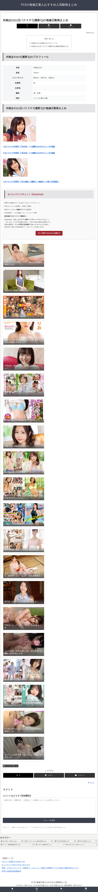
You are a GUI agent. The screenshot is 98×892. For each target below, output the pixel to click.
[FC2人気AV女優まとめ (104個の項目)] (65, 841)
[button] (49, 26)
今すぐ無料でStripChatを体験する (49, 233)
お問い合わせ (79, 885)
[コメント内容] (49, 807)
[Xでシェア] (33, 26)
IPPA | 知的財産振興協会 (11, 871)
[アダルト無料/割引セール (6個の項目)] (50, 845)
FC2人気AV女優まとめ (10, 766)
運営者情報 (68, 885)
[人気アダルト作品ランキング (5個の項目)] (82, 845)
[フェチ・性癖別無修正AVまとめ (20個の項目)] (17, 845)
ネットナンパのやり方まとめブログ (16, 865)
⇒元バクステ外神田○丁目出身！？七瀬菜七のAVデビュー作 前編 (29, 147)
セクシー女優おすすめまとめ (13, 862)
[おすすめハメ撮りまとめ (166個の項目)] (12, 841)
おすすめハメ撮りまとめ (23, 885)
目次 (46, 39)
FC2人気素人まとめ (56, 885)
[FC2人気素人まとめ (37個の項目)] (87, 841)
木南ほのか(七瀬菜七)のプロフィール (44, 43)
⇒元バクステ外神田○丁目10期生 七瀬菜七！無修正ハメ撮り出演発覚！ (31, 182)
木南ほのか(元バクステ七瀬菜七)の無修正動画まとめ (49, 46)
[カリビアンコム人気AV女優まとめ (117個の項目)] (39, 841)
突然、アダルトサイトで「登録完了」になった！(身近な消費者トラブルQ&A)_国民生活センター (40, 868)
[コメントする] (64, 26)
